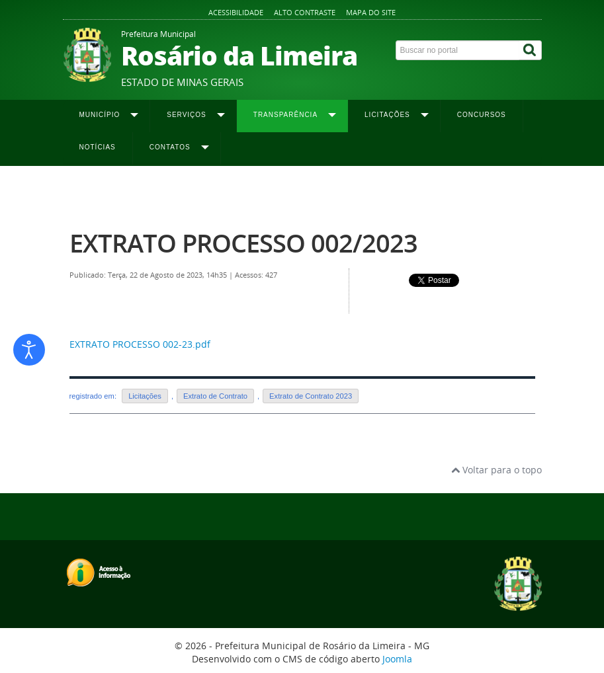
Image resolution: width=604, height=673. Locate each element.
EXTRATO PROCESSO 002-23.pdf (139, 344)
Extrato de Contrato (215, 396)
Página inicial (93, 192)
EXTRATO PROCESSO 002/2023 (243, 243)
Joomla (397, 659)
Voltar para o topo (496, 469)
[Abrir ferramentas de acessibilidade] (29, 350)
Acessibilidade (235, 12)
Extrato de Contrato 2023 (382, 192)
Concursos (481, 114)
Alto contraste (304, 12)
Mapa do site (371, 12)
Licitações (144, 396)
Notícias (97, 147)
